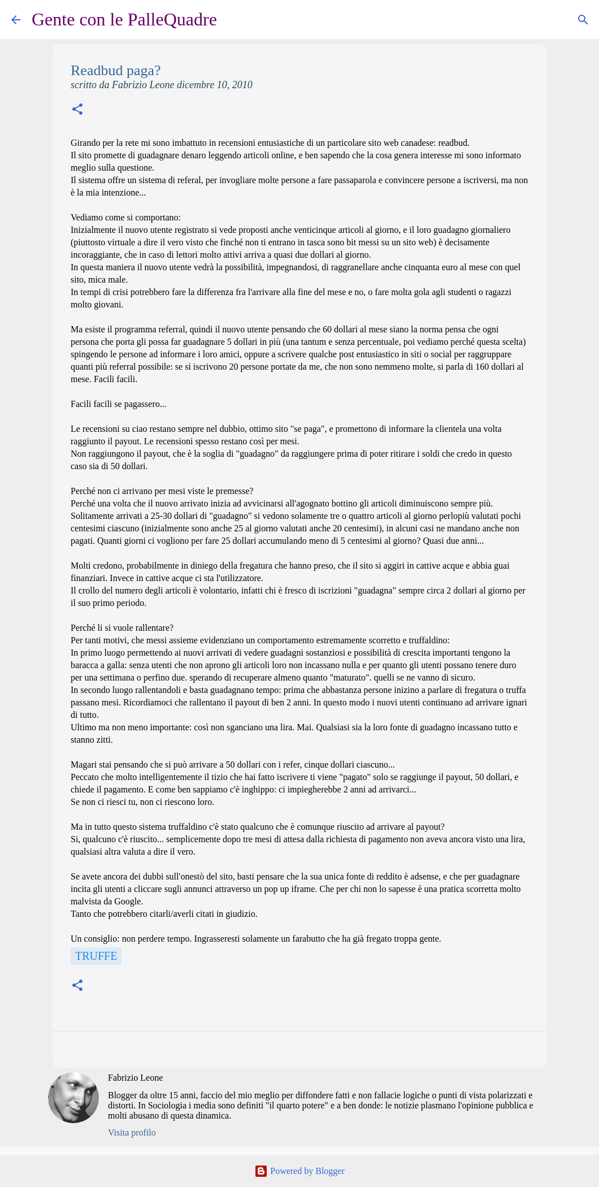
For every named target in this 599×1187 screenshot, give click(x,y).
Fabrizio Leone (135, 1077)
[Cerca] (233, 19)
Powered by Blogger (299, 1171)
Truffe (96, 956)
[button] (77, 110)
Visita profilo (132, 1132)
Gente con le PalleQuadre (124, 19)
